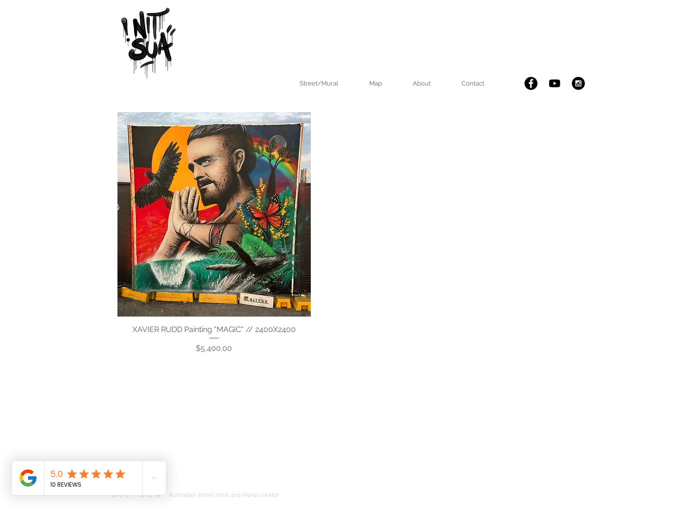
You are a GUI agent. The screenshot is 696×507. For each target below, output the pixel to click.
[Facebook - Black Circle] (530, 83)
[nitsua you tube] (554, 83)
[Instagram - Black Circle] (578, 83)
